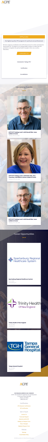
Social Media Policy (24, 434)
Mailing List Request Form (24, 421)
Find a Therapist (24, 423)
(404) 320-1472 (24, 399)
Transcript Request (24, 417)
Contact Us (24, 414)
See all (24, 90)
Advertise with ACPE (24, 419)
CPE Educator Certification (24, 406)
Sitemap (24, 432)
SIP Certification (24, 408)
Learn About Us (24, 53)
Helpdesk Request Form (24, 426)
